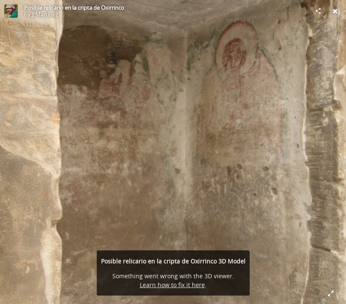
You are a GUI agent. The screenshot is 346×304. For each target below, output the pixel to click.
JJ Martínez (45, 14)
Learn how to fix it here (172, 285)
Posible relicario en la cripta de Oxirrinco (74, 7)
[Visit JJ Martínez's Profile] (11, 11)
